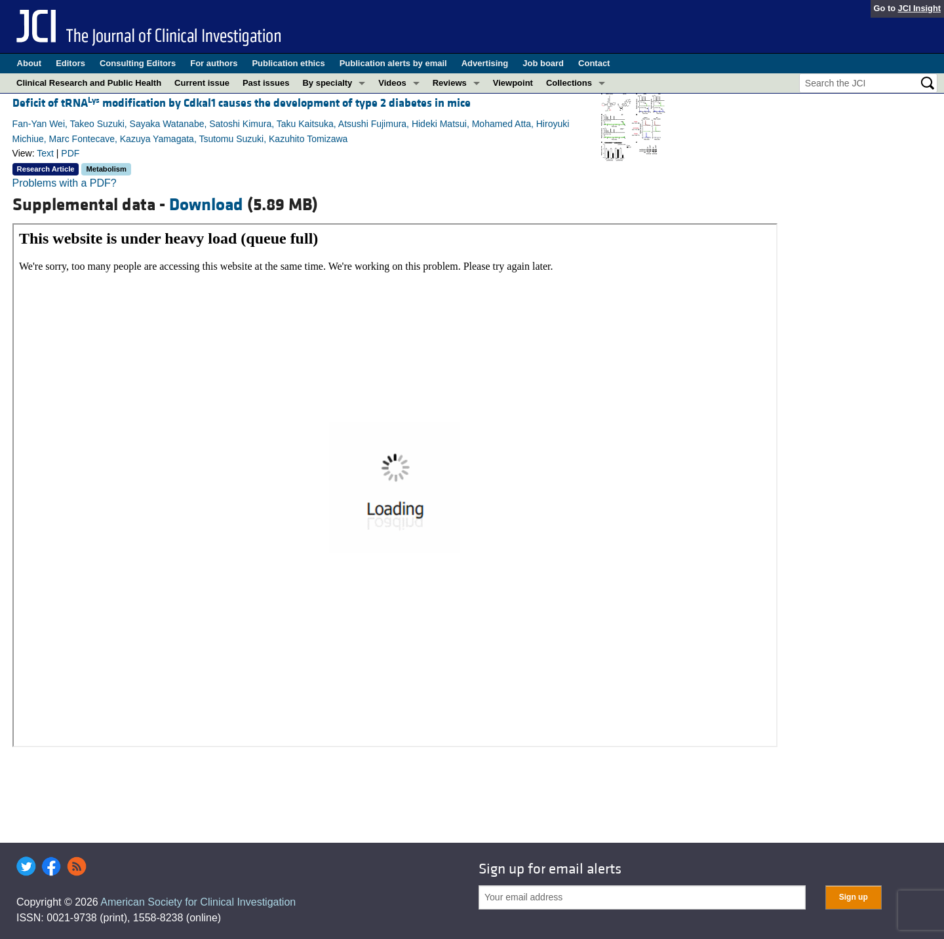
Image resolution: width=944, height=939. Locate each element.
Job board (543, 63)
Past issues (266, 83)
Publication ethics (288, 63)
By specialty (327, 83)
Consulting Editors (138, 63)
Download (206, 205)
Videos (392, 83)
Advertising (485, 63)
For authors (213, 63)
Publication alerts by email (393, 63)
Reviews (450, 83)
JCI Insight (919, 8)
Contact (594, 63)
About (29, 63)
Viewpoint (513, 83)
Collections (569, 83)
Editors (70, 63)
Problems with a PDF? (64, 183)
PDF (70, 153)
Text (45, 153)
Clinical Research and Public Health (88, 83)
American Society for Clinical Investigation (198, 902)
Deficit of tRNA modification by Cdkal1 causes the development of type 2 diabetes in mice (241, 103)
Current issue (201, 83)
